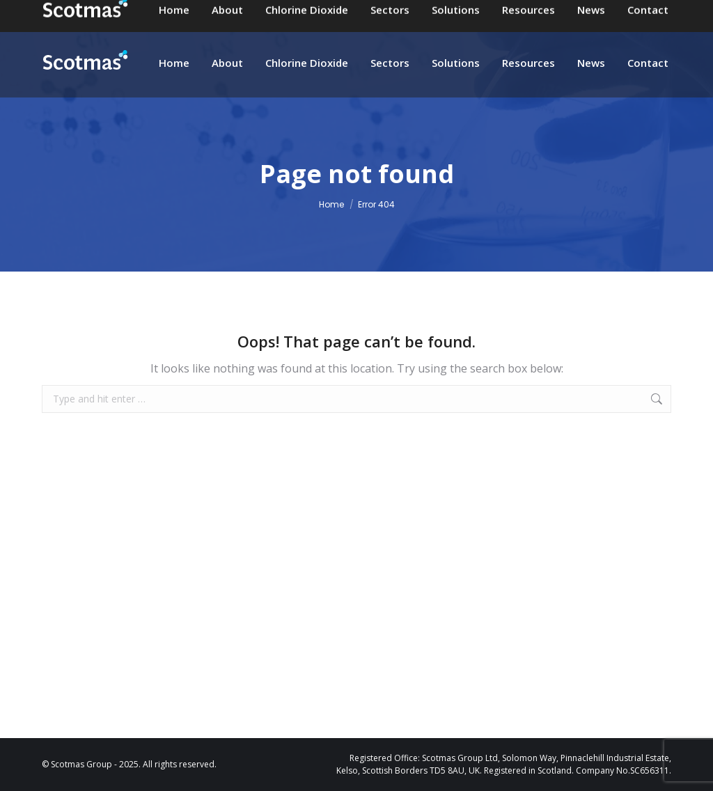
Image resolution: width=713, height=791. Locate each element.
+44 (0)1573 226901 (528, 14)
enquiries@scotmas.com (384, 14)
